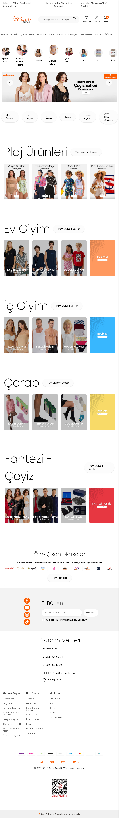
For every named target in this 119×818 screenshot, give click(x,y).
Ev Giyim (30, 117)
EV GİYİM (4, 34)
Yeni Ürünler (32, 714)
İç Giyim (49, 117)
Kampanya (31, 703)
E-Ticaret (50, 814)
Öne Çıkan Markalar (108, 117)
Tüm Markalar (59, 577)
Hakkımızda (8, 698)
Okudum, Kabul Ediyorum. (65, 620)
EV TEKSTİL (41, 34)
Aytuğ (52, 712)
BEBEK (31, 34)
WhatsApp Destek (22, 3)
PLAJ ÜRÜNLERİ (106, 34)
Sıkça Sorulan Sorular (33, 709)
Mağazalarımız (10, 703)
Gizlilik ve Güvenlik (12, 724)
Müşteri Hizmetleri (35, 728)
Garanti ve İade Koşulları (11, 713)
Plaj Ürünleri (10, 117)
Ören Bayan (56, 698)
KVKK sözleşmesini (54, 620)
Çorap (67, 117)
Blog (28, 724)
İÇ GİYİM (14, 34)
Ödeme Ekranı (10, 6)
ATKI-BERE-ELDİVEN (89, 34)
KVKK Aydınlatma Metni (11, 729)
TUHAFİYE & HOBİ (55, 34)
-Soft (42, 814)
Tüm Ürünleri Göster (86, 152)
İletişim (6, 3)
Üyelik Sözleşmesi (12, 735)
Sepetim (30, 733)
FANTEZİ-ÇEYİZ (71, 34)
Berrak (53, 708)
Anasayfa (31, 698)
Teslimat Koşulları (12, 708)
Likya (52, 703)
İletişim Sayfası (50, 648)
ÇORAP (24, 34)
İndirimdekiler (33, 719)
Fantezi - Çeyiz (87, 117)
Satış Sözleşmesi (11, 719)
